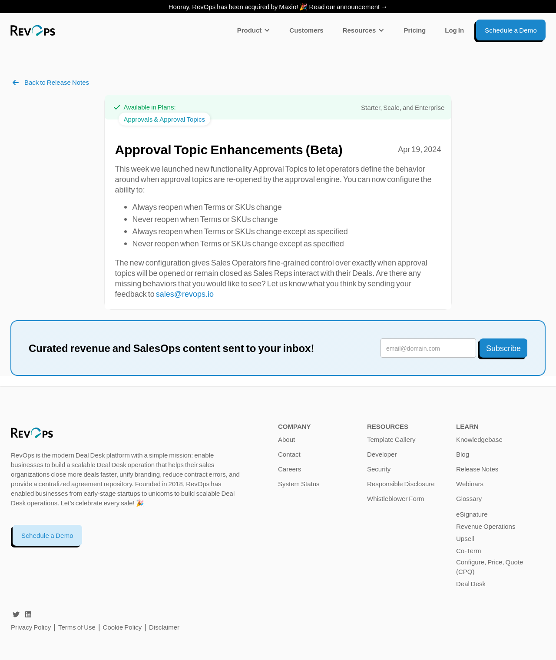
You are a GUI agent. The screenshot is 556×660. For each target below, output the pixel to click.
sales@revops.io (185, 293)
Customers (306, 30)
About (286, 439)
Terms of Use (77, 627)
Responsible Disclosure (401, 484)
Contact (289, 454)
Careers (289, 469)
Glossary (469, 498)
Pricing (415, 30)
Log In (454, 30)
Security (379, 469)
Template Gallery (391, 439)
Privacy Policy (31, 627)
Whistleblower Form (395, 498)
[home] (32, 30)
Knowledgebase (479, 439)
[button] (253, 30)
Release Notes (477, 469)
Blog (462, 454)
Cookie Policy (122, 627)
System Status (299, 484)
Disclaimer (164, 627)
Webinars (469, 484)
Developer (382, 454)
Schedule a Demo (47, 535)
